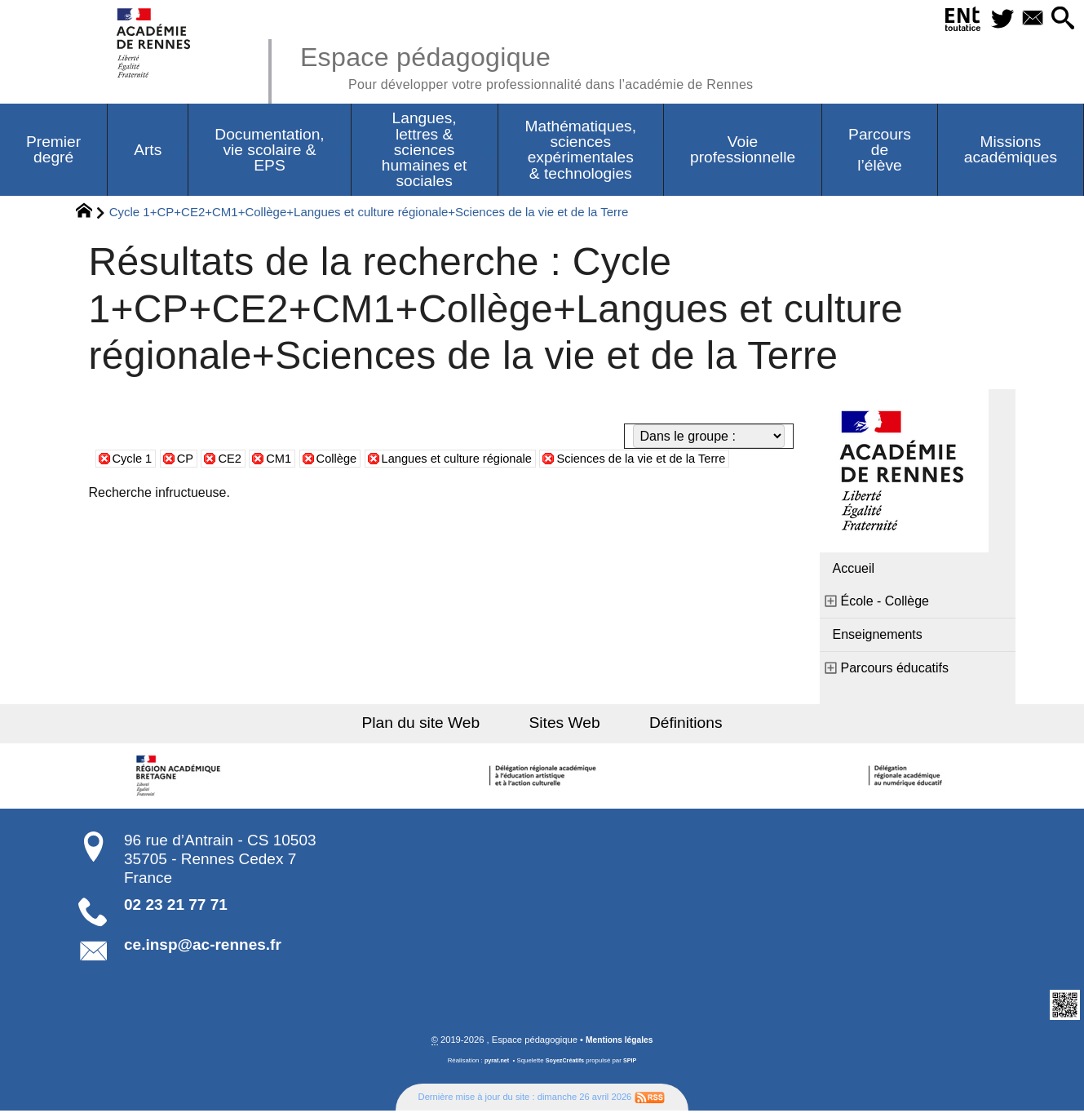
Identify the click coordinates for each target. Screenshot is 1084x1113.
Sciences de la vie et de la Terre (677, 460)
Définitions (672, 724)
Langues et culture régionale (478, 460)
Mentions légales (619, 1042)
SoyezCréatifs (565, 1062)
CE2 (236, 460)
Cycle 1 (134, 460)
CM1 (288, 460)
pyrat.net (494, 1062)
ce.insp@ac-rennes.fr (202, 946)
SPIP (633, 1062)
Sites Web (564, 724)
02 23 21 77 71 (176, 906)
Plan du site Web (434, 724)
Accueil (854, 570)
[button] (1060, 19)
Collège (348, 460)
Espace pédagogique (548, 65)
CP (189, 460)
